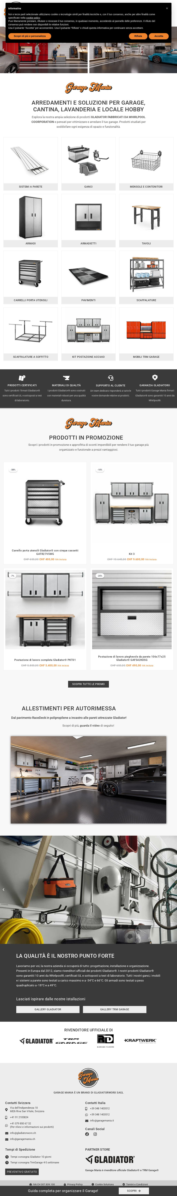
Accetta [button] (158, 36)
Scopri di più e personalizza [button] (30, 36)
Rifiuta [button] (138, 36)
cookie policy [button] (33, 17)
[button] (3, 50)
